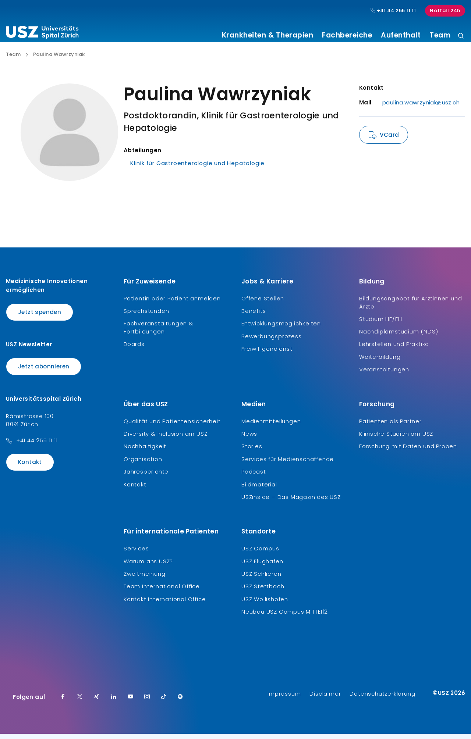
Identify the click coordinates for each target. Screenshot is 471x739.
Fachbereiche (347, 35)
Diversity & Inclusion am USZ (165, 439)
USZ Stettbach (262, 592)
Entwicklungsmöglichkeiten (281, 329)
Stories (251, 452)
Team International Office (162, 592)
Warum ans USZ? (148, 566)
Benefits (253, 316)
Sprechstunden (146, 316)
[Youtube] (131, 702)
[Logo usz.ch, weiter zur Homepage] (42, 33)
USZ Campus (260, 554)
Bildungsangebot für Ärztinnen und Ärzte (410, 307)
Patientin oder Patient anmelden (172, 303)
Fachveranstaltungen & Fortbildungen (159, 333)
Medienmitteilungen (271, 426)
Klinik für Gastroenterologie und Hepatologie (197, 168)
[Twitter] (80, 702)
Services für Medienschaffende (287, 464)
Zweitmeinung (145, 579)
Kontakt (30, 467)
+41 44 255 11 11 (37, 446)
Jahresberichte (146, 477)
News (249, 439)
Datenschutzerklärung (382, 699)
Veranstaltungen (384, 375)
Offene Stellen (262, 303)
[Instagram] (147, 702)
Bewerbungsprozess (271, 342)
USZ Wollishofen (264, 604)
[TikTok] (163, 702)
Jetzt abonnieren (43, 372)
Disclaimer (325, 699)
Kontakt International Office (165, 604)
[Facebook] (63, 702)
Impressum (284, 699)
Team (439, 35)
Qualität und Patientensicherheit (172, 426)
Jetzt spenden (39, 317)
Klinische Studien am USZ (396, 439)
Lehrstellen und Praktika (394, 349)
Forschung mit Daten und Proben (408, 452)
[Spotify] (180, 702)
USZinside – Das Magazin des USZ (291, 502)
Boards (134, 349)
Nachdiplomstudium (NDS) (398, 337)
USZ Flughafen (262, 566)
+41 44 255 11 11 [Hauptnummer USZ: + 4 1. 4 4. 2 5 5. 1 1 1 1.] (393, 11)
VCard (389, 140)
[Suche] (461, 36)
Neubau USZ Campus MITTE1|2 (284, 617)
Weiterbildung (379, 362)
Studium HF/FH (380, 324)
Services (136, 554)
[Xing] (97, 702)
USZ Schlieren (261, 579)
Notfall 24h (445, 10)
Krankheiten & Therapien (268, 35)
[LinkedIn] (114, 702)
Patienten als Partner (390, 426)
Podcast (253, 477)
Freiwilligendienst (266, 354)
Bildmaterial (259, 489)
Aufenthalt (401, 35)
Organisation (143, 464)
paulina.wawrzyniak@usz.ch (421, 108)
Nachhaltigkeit (145, 452)
